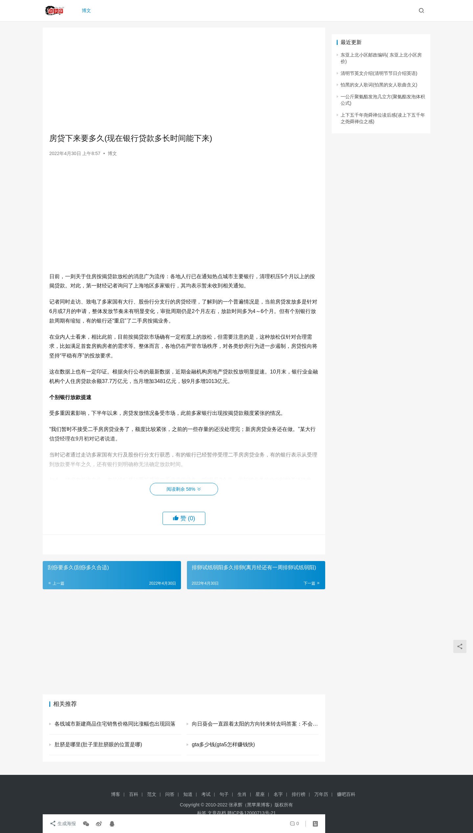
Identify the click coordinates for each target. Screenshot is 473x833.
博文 (86, 10)
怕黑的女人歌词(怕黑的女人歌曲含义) (379, 84)
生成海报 (62, 824)
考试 (206, 794)
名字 (278, 794)
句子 (224, 794)
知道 (187, 794)
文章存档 (217, 813)
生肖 (242, 794)
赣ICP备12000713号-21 (251, 813)
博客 (115, 794)
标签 (201, 813)
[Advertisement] (184, 80)
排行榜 (298, 794)
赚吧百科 (346, 794)
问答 (169, 794)
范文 (151, 794)
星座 (260, 794)
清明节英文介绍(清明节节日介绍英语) (379, 73)
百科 (133, 794)
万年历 (321, 794)
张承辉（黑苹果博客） (252, 804)
